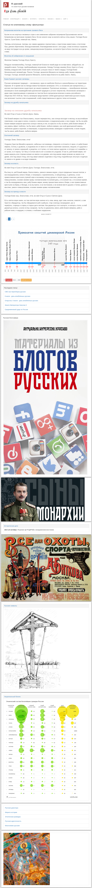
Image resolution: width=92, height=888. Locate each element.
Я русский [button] (9, 280)
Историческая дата (11, 526)
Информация (15, 19)
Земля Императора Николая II (16, 305)
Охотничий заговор (11, 135)
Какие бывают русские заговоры (16, 79)
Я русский (16, 4)
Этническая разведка (13, 817)
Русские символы (10, 606)
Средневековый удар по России (16, 309)
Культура (42, 19)
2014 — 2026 (16, 280)
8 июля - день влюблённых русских (17, 296)
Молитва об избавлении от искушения (19, 56)
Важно (59, 19)
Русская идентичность (13, 821)
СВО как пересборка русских (15, 292)
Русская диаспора (11, 808)
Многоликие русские (12, 825)
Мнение (51, 19)
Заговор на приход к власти (15, 192)
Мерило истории (11, 812)
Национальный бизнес (12, 696)
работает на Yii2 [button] (26, 280)
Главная (6, 19)
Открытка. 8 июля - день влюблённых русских (21, 300)
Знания (25, 19)
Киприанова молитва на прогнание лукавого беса (23, 30)
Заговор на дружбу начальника (16, 102)
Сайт (65, 19)
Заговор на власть (11, 163)
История (33, 19)
